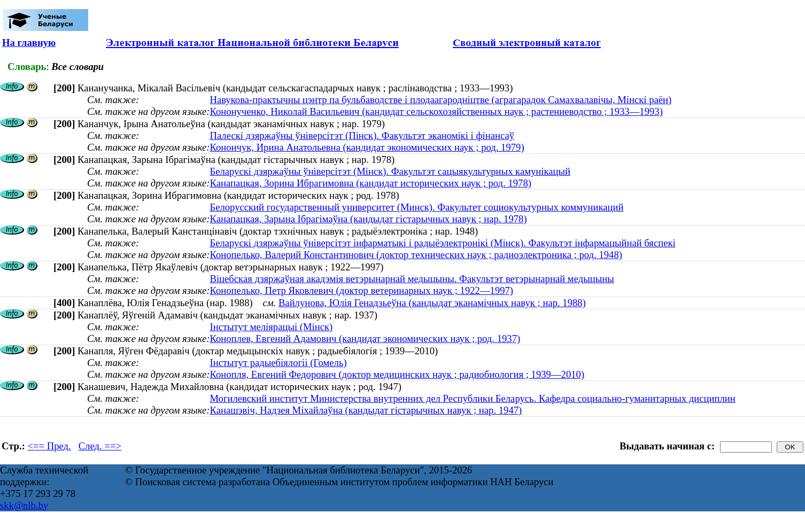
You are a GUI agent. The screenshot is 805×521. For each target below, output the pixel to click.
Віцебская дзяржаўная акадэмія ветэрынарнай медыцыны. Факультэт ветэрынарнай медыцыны (412, 278)
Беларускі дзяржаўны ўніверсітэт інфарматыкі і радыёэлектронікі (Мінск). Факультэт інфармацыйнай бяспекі (442, 242)
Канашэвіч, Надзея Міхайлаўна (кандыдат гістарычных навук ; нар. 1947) (366, 410)
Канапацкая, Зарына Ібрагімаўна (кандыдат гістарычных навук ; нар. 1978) (368, 218)
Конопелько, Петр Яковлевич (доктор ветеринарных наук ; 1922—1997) (361, 290)
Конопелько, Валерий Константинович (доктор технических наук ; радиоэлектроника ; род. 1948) (416, 254)
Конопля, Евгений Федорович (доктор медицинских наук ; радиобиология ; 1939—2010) (397, 374)
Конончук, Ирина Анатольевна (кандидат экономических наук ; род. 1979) (367, 147)
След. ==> (100, 446)
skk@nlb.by (24, 505)
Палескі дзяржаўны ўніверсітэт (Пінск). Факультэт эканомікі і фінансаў (362, 135)
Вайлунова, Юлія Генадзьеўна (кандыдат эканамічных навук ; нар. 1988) (432, 302)
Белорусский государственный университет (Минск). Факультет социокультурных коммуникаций (416, 207)
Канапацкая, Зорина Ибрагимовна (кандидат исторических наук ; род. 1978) (370, 183)
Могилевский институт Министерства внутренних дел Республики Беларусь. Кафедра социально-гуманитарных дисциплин (472, 398)
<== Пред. (49, 446)
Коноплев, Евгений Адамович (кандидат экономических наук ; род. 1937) (365, 338)
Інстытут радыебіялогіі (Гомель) (278, 362)
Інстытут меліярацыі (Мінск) (271, 326)
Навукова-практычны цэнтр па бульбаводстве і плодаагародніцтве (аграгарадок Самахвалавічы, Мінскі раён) (440, 99)
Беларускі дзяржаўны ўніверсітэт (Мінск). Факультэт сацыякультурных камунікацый (390, 171)
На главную (29, 42)
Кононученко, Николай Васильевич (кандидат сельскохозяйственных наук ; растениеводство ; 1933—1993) (436, 111)
